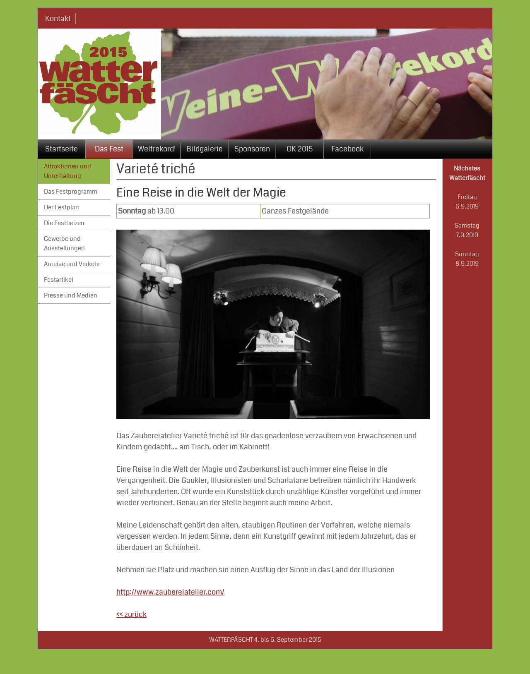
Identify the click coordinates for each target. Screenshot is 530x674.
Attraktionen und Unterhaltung (67, 171)
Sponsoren (252, 149)
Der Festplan (61, 207)
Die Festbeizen (64, 223)
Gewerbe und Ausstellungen (64, 243)
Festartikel (58, 279)
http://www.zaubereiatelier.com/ (170, 592)
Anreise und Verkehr (72, 264)
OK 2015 (300, 149)
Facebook (347, 149)
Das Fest (109, 149)
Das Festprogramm (70, 191)
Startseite (61, 149)
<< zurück (131, 614)
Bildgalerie (204, 149)
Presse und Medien (70, 295)
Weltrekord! (157, 149)
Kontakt (58, 18)
